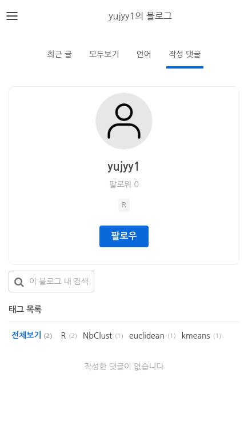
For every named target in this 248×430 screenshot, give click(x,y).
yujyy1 (123, 166)
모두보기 (104, 54)
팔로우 (124, 236)
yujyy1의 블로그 (140, 16)
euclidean (147, 336)
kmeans (196, 336)
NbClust (97, 336)
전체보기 (31, 335)
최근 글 (59, 54)
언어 (144, 54)
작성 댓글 (185, 54)
